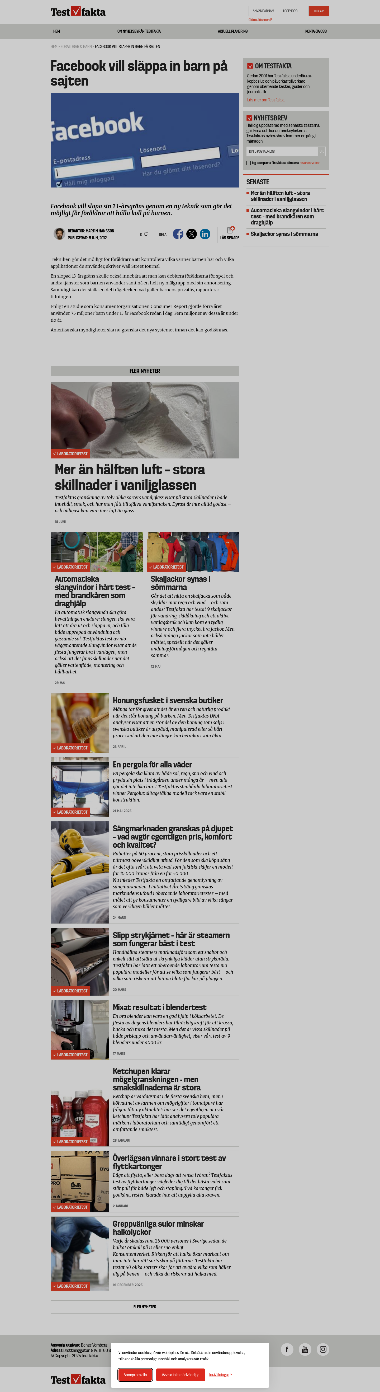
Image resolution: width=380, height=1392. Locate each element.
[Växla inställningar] (220, 1374)
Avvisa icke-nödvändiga (180, 1374)
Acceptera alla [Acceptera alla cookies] (135, 1374)
